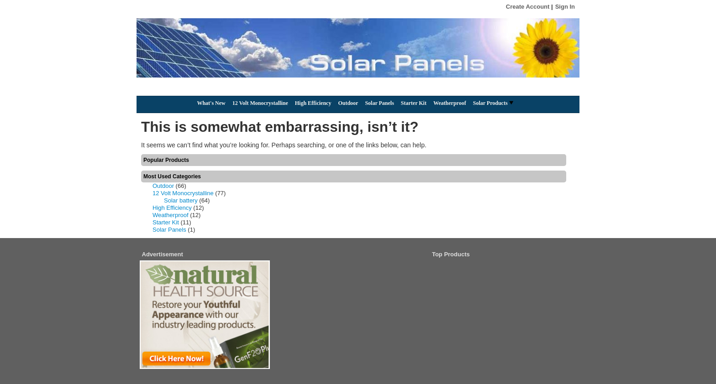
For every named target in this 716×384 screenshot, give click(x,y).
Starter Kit (413, 103)
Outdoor (348, 103)
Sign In (565, 6)
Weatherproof (449, 103)
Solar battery (181, 200)
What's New (211, 103)
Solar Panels (379, 103)
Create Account (528, 6)
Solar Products (493, 103)
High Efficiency (313, 103)
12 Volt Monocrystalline (260, 103)
